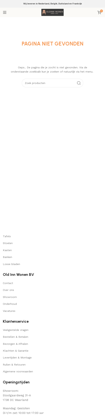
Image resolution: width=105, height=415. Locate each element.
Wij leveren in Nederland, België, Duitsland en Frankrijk (52, 3)
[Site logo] (52, 12)
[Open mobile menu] (5, 12)
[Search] (52, 83)
